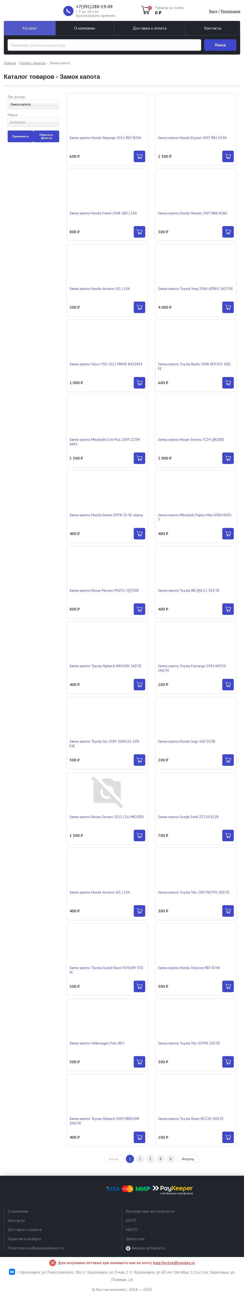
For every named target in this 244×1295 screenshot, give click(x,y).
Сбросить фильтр (46, 136)
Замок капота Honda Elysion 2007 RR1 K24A (192, 137)
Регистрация (230, 11)
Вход (213, 11)
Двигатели (135, 1238)
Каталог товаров (32, 63)
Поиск (220, 44)
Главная (10, 63)
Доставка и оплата (149, 28)
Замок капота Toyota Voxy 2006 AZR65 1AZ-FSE (195, 288)
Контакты (212, 28)
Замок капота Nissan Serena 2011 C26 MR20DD (106, 816)
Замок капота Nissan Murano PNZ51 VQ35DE (104, 590)
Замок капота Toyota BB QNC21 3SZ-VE (188, 590)
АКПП (131, 1220)
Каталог (29, 28)
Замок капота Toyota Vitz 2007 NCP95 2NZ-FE (193, 892)
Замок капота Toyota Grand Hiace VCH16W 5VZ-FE (106, 970)
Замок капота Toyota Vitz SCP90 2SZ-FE (189, 1043)
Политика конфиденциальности (36, 1247)
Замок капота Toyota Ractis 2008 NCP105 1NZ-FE (194, 366)
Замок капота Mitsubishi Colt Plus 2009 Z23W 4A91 (104, 441)
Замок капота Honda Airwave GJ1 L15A (99, 288)
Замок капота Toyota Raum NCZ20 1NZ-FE (191, 1118)
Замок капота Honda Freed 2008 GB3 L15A (103, 213)
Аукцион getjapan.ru (146, 1248)
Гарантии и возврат (25, 1238)
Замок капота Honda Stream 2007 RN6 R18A (192, 213)
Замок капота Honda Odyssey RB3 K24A (189, 967)
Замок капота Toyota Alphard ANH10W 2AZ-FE (105, 666)
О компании (84, 28)
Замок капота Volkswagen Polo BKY (96, 1043)
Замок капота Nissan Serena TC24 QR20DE (191, 439)
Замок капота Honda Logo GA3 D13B (186, 741)
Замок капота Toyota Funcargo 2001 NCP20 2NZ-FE (192, 668)
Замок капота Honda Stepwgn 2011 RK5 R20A (105, 137)
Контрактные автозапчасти (150, 1211)
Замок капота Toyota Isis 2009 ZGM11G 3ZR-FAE (104, 743)
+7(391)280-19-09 (94, 6)
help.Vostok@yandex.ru (174, 1262)
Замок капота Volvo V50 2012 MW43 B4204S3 (105, 364)
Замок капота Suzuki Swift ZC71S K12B (188, 816)
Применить (20, 136)
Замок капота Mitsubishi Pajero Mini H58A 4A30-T (195, 517)
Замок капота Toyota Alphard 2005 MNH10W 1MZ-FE (104, 1120)
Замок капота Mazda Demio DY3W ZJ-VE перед (106, 515)
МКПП (131, 1229)
